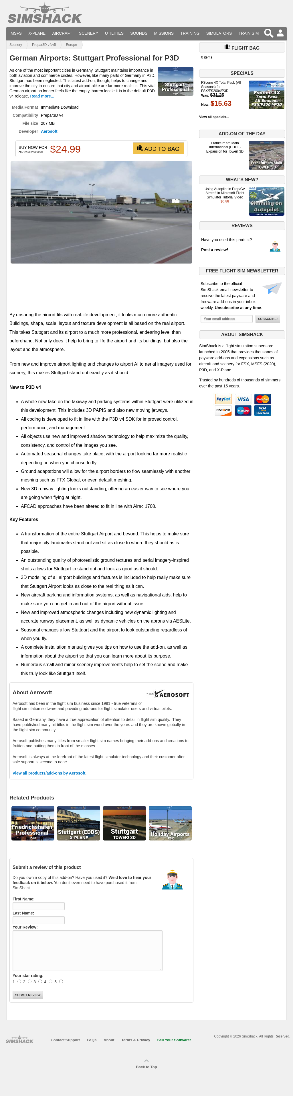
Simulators (219, 33)
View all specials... (214, 117)
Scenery (88, 33)
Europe (71, 45)
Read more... (42, 96)
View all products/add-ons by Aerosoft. (49, 773)
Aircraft (62, 33)
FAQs (92, 1040)
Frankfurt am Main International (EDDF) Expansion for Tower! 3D (225, 147)
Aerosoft (49, 131)
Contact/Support (65, 1040)
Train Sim (249, 33)
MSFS (16, 33)
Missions (164, 33)
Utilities (114, 33)
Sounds (138, 33)
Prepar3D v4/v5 (44, 45)
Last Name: (23, 913)
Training (189, 33)
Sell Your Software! (174, 1040)
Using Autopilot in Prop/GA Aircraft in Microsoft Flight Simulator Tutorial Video (225, 193)
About (109, 1040)
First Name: (24, 899)
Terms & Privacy (135, 1040)
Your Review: (25, 927)
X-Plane (36, 33)
